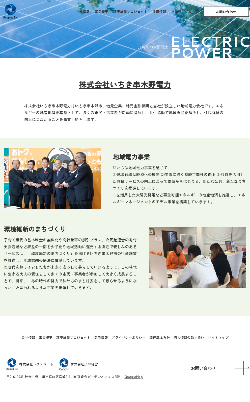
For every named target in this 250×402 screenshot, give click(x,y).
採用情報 (159, 11)
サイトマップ (218, 337)
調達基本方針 (159, 337)
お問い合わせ (226, 11)
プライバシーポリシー (129, 337)
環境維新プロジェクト (130, 11)
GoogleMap (134, 376)
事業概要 (101, 11)
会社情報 (83, 11)
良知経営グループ (184, 11)
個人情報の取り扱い (189, 337)
